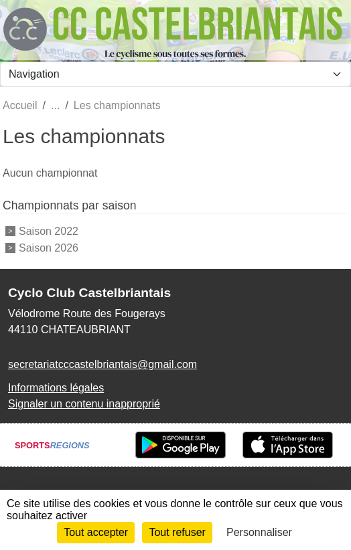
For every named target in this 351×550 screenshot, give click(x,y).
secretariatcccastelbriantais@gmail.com (102, 364)
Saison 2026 (48, 247)
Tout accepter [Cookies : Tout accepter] (96, 532)
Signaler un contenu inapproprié (84, 403)
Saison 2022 (48, 231)
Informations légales (56, 387)
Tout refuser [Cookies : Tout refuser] (177, 532)
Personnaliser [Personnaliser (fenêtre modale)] (259, 532)
